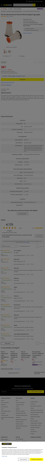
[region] (22, 452)
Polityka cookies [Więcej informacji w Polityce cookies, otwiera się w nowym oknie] (4, 456)
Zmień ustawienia (23, 459)
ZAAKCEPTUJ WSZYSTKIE (36, 459)
